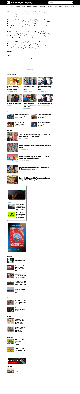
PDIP (13, 58)
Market (11, 6)
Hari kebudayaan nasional (32, 58)
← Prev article (30, 69)
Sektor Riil (61, 6)
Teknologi (18, 6)
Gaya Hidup (49, 6)
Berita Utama (11, 188)
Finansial (35, 6)
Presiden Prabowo (20, 58)
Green (66, 6)
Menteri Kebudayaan (44, 58)
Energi (55, 6)
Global (23, 6)
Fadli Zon (9, 58)
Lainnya (72, 6)
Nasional (29, 6)
